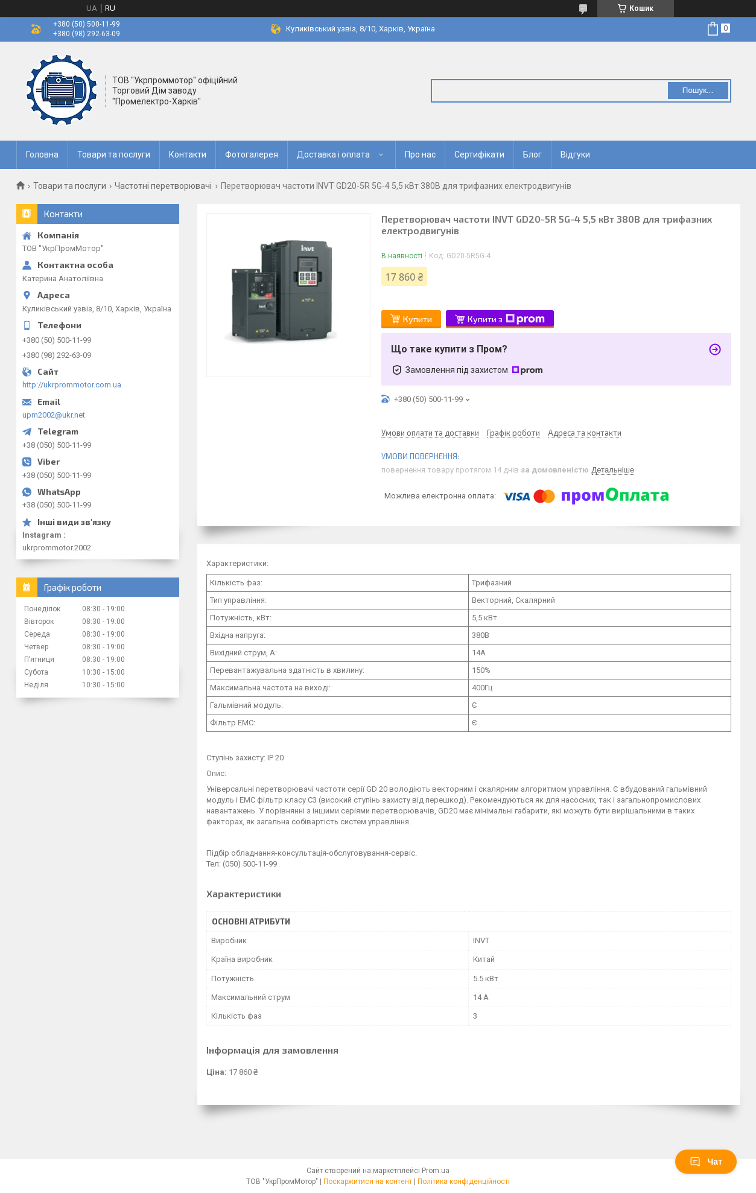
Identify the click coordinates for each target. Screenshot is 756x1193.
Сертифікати (479, 154)
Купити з (506, 319)
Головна (42, 154)
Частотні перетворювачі (163, 186)
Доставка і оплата (333, 154)
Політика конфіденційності (464, 1181)
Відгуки (575, 154)
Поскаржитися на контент (367, 1181)
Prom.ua (435, 1170)
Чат (706, 1161)
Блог (532, 154)
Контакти (187, 154)
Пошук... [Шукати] (697, 90)
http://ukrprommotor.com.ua (71, 384)
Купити (417, 319)
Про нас (420, 154)
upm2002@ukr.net (53, 414)
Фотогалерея (251, 154)
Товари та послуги (113, 154)
